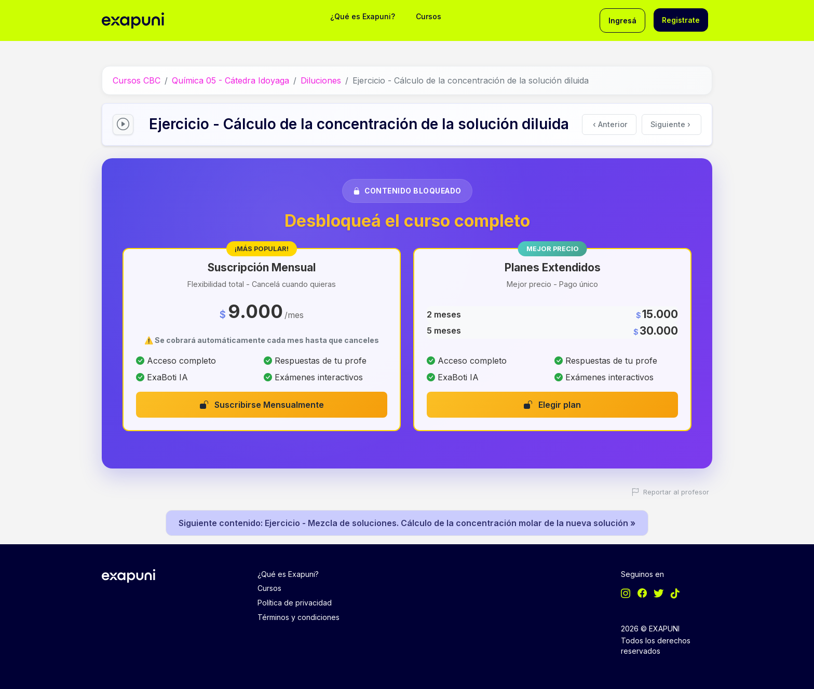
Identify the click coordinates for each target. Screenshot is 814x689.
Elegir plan (552, 404)
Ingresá (622, 20)
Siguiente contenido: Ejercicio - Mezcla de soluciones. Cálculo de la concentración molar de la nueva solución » (407, 523)
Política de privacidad (294, 602)
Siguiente (670, 124)
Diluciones (321, 80)
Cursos (428, 16)
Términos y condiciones (298, 617)
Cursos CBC (136, 80)
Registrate (681, 20)
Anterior (610, 124)
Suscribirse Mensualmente (262, 404)
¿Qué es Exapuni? (362, 16)
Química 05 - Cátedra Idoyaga (230, 80)
